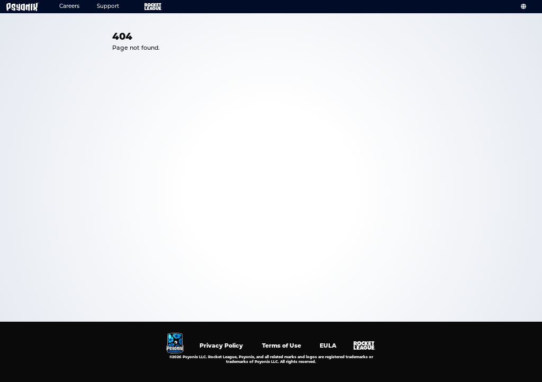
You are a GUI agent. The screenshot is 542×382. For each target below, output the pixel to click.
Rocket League (146, 6)
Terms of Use (281, 345)
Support (108, 7)
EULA (328, 345)
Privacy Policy (221, 345)
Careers (69, 7)
